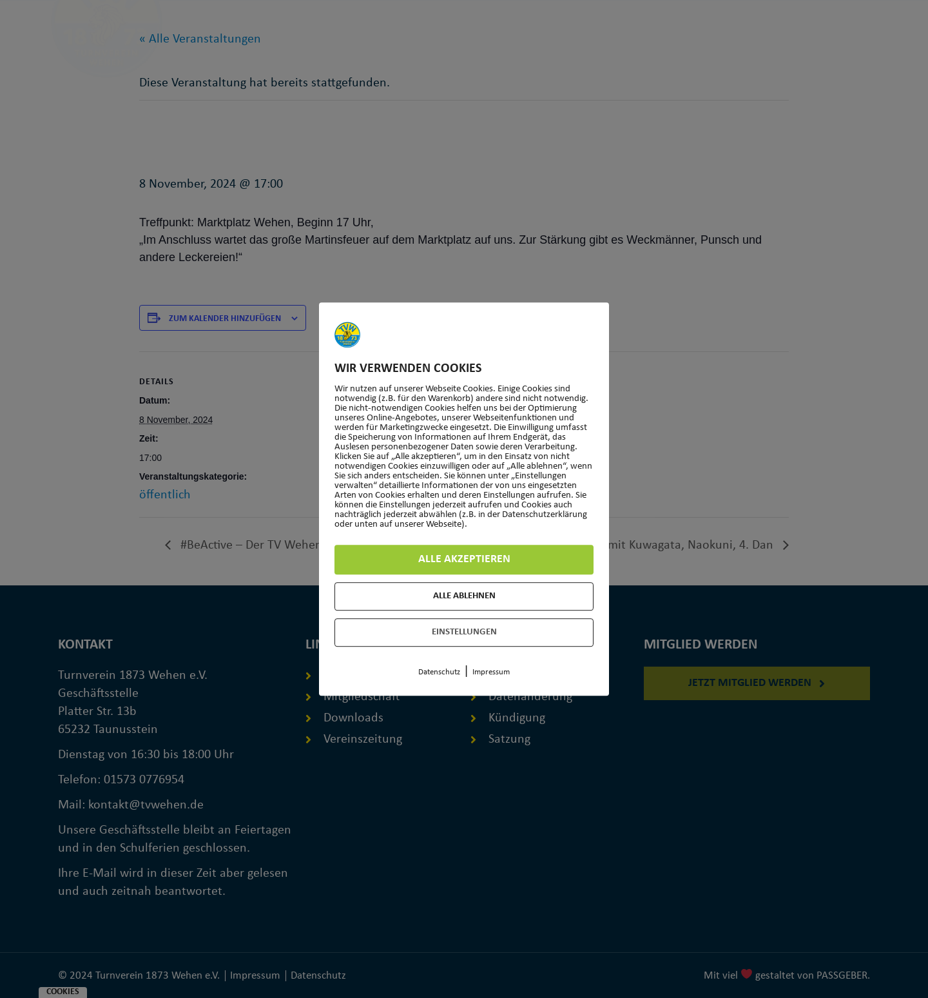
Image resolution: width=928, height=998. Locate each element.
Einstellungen (464, 632)
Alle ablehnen (464, 596)
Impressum (491, 672)
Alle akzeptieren (464, 559)
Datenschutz (439, 672)
